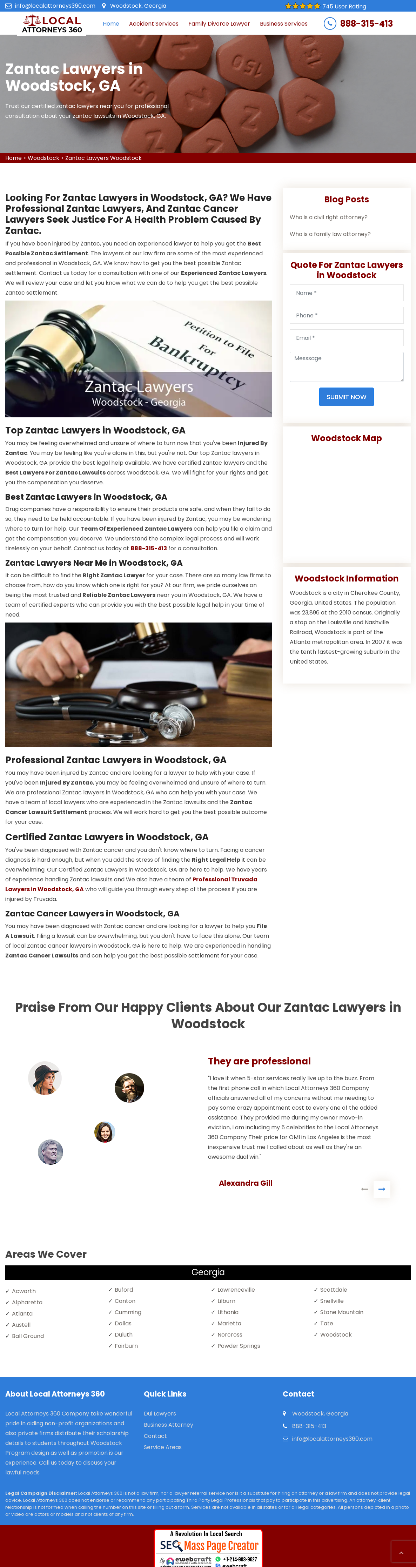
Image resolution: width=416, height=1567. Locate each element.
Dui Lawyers (160, 1414)
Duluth (124, 1335)
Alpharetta (27, 1302)
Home (111, 24)
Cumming (128, 1312)
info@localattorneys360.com (55, 6)
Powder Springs (238, 1346)
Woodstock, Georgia (138, 6)
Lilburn (226, 1301)
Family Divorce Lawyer (219, 24)
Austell (21, 1325)
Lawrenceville (236, 1290)
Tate (326, 1323)
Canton (125, 1301)
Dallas (123, 1323)
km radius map (347, 500)
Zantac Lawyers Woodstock (103, 158)
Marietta (229, 1323)
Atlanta (22, 1314)
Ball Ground (28, 1336)
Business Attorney (168, 1425)
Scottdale (333, 1290)
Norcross (229, 1335)
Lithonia (228, 1312)
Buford (124, 1290)
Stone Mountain (341, 1312)
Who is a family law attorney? (330, 234)
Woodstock (43, 158)
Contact (155, 1436)
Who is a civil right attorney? (329, 217)
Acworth (24, 1291)
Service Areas (163, 1447)
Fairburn (126, 1346)
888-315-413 (366, 24)
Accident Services (154, 24)
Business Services (284, 24)
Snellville (332, 1301)
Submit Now (347, 396)
